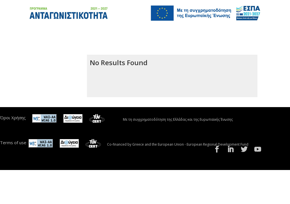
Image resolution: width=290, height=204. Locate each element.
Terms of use (13, 142)
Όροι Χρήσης (13, 117)
